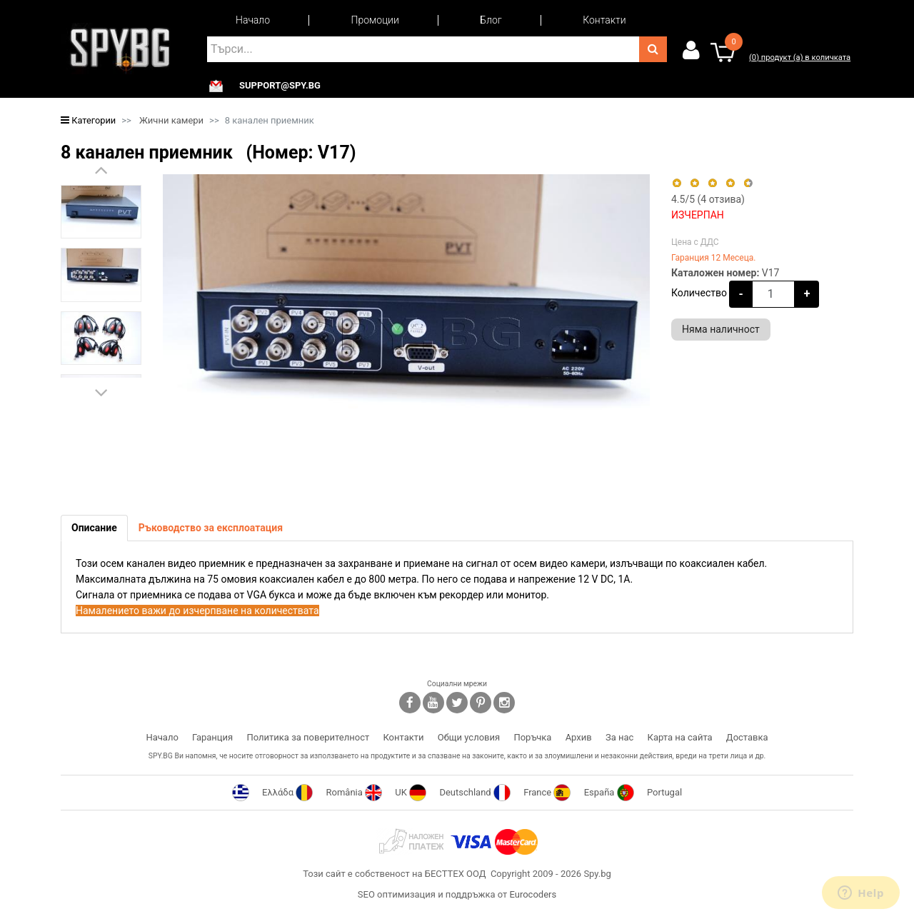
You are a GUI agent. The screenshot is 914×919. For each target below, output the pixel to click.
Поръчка (532, 737)
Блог (490, 20)
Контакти (604, 20)
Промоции (375, 20)
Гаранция (212, 737)
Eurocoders (532, 894)
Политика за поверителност (307, 737)
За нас (619, 737)
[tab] (94, 528)
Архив (579, 737)
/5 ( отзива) (708, 199)
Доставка (747, 737)
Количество (699, 292)
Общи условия (469, 737)
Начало (253, 20)
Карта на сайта (680, 737)
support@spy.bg (280, 86)
